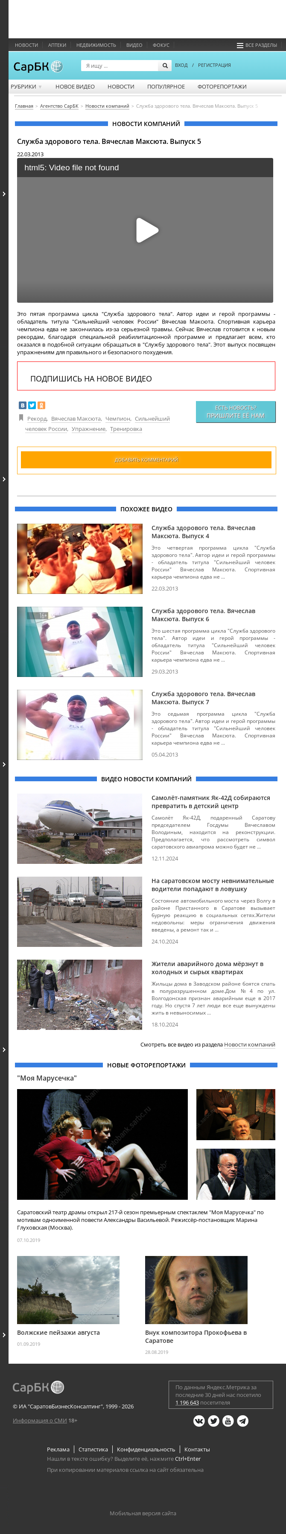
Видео (134, 45)
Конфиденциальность (146, 1449)
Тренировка (126, 429)
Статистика (93, 1449)
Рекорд (37, 418)
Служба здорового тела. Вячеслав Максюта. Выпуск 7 (203, 698)
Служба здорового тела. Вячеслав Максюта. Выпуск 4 (203, 532)
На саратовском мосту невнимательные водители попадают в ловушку (213, 885)
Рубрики (27, 86)
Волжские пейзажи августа (58, 1332)
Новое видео (75, 86)
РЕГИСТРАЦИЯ (214, 65)
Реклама (58, 1449)
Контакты (197, 1449)
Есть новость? (236, 411)
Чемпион (117, 418)
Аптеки (57, 45)
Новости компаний (249, 1044)
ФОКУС (161, 45)
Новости (26, 45)
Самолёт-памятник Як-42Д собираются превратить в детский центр (211, 802)
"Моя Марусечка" (47, 1078)
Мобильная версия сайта (143, 1513)
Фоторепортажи (222, 86)
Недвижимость (96, 45)
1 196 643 (187, 1402)
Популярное (166, 86)
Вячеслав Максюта (76, 418)
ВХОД (181, 65)
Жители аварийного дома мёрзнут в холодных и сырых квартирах (207, 968)
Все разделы (257, 45)
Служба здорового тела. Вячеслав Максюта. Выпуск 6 (203, 615)
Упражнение (88, 429)
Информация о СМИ (40, 1420)
